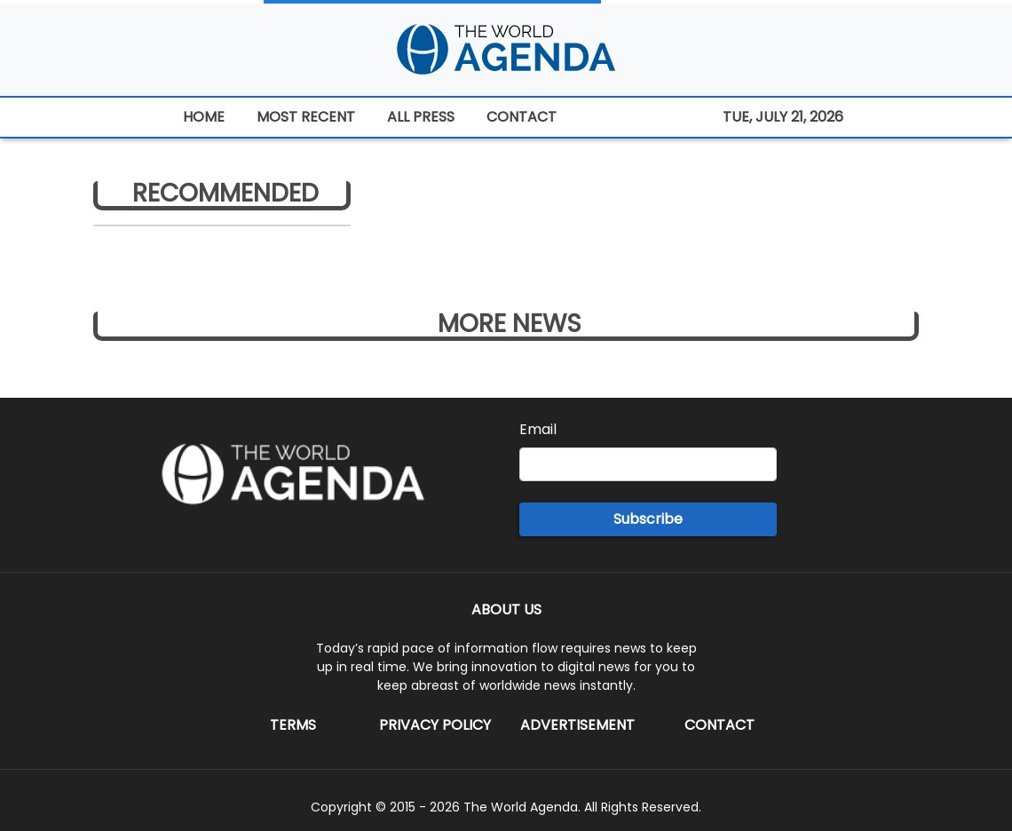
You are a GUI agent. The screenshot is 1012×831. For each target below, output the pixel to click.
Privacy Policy (435, 725)
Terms (293, 725)
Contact (719, 725)
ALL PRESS (421, 117)
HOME (204, 117)
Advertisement (577, 725)
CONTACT (521, 117)
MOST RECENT (306, 117)
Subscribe (648, 519)
